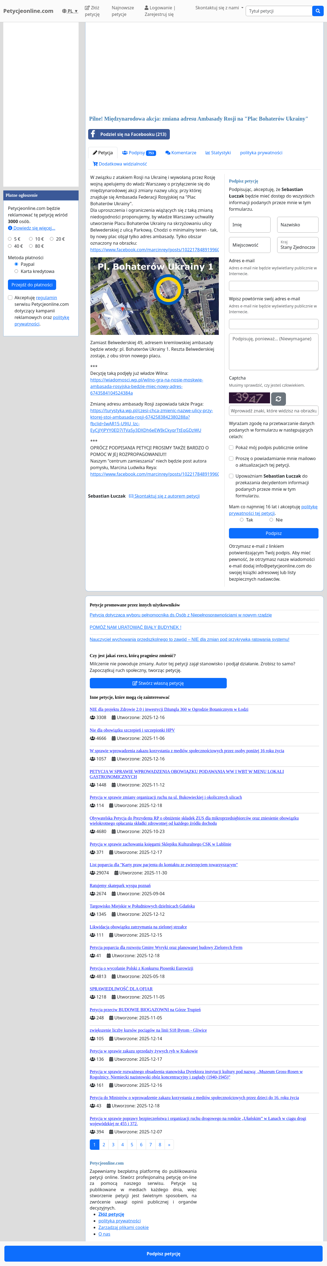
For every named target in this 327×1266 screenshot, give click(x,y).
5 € (17, 239)
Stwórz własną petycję (158, 683)
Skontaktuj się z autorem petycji (164, 496)
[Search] (279, 11)
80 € (39, 246)
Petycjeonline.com (28, 11)
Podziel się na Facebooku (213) (127, 134)
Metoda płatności (26, 258)
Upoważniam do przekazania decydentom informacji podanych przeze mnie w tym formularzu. (272, 486)
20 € (60, 239)
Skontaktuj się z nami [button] (218, 8)
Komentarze (181, 153)
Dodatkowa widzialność (120, 164)
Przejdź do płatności (32, 285)
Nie (279, 520)
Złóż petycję (92, 11)
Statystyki (218, 153)
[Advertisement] (204, 69)
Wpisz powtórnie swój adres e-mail (264, 299)
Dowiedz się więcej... (31, 228)
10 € (39, 239)
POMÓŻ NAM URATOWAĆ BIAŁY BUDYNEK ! (136, 627)
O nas (104, 1234)
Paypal (28, 264)
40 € (18, 246)
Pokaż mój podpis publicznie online (272, 447)
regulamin (46, 298)
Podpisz (274, 533)
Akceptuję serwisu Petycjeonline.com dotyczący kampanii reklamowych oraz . (42, 311)
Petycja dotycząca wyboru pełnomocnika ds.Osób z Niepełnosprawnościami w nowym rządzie (181, 615)
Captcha (237, 378)
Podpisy (139, 153)
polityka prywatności (261, 153)
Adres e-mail (242, 261)
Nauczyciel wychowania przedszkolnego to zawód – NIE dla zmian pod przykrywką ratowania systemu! (189, 639)
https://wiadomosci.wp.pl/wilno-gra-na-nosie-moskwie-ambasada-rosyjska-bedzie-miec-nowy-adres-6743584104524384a (146, 386)
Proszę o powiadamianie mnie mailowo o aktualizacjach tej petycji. (276, 461)
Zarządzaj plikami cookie (124, 1227)
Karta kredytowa (38, 271)
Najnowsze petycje (123, 11)
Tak (249, 520)
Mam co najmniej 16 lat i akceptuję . (273, 510)
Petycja (103, 153)
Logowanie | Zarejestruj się (160, 11)
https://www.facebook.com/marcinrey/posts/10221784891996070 (157, 250)
